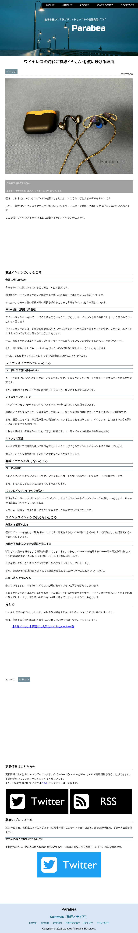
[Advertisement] (69, 245)
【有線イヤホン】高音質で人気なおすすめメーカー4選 (43, 626)
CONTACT (127, 5)
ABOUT (67, 5)
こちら (44, 783)
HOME (50, 5)
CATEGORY (105, 5)
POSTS (84, 5)
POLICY (88, 923)
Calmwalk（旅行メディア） (69, 916)
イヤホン (11, 71)
